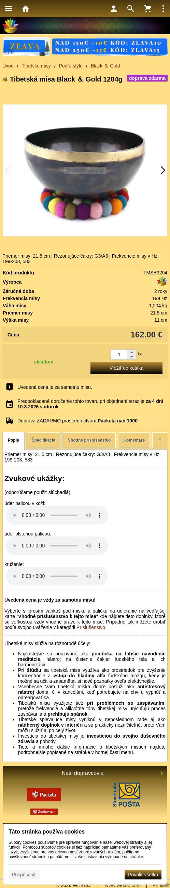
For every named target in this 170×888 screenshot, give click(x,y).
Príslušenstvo (90, 627)
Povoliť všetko (143, 874)
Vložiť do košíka (126, 368)
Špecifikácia (43, 440)
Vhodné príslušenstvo (89, 440)
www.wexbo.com (123, 885)
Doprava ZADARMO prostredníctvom (77, 420)
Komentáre (134, 440)
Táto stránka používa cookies (47, 832)
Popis (13, 440)
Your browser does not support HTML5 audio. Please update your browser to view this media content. (57, 515)
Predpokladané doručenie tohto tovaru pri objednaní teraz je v (90, 403)
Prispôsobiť (24, 874)
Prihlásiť (161, 885)
